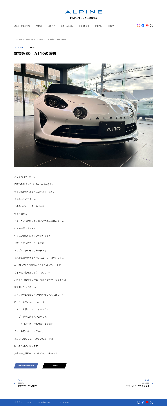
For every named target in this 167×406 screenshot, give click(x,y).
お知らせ (41, 39)
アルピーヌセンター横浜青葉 (24, 39)
